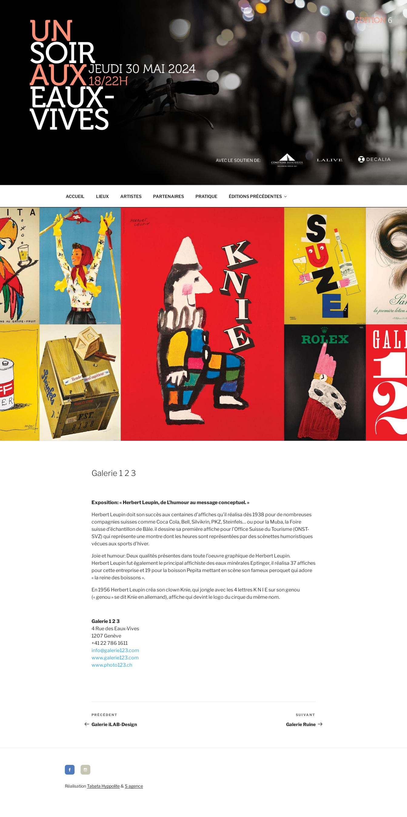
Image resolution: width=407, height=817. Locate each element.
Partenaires (168, 196)
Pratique (206, 196)
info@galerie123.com (115, 650)
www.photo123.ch (112, 665)
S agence (134, 786)
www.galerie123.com (115, 658)
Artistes (131, 196)
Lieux (102, 196)
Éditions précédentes (258, 196)
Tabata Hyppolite (103, 786)
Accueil (75, 196)
